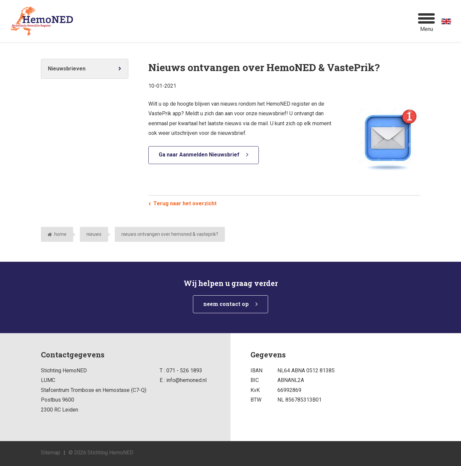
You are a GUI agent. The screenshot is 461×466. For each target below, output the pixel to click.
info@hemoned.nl (186, 380)
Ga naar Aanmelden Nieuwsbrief (199, 154)
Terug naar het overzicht (185, 203)
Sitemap (50, 452)
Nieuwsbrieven (66, 68)
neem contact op (226, 303)
